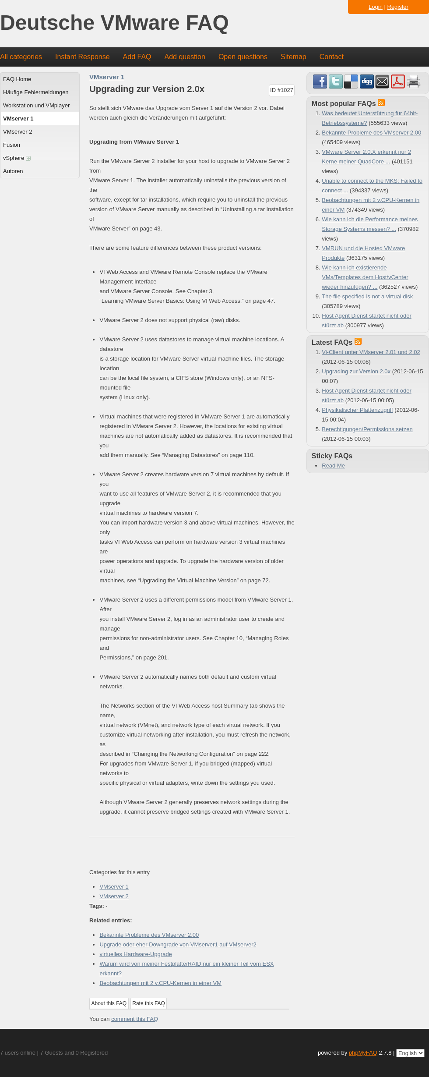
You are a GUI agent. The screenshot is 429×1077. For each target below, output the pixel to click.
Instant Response (82, 56)
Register (397, 7)
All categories (21, 56)
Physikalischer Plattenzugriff (357, 410)
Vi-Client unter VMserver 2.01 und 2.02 (371, 352)
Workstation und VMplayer (36, 105)
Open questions (242, 56)
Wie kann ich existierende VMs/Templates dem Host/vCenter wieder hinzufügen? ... (365, 277)
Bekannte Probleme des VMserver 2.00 (149, 935)
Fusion (11, 145)
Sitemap (293, 56)
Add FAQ (137, 56)
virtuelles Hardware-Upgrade (135, 954)
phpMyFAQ (363, 1052)
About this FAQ (109, 1003)
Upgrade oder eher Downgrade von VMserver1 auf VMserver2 (177, 944)
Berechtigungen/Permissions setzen (367, 429)
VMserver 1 (18, 118)
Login (376, 7)
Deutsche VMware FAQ (114, 23)
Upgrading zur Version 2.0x (356, 371)
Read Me (333, 465)
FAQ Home (17, 79)
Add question (185, 56)
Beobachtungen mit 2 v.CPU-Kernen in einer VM (160, 983)
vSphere (17, 158)
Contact (332, 56)
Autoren (13, 171)
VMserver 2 (17, 131)
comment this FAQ (134, 1019)
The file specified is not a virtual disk (367, 296)
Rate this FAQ (148, 1003)
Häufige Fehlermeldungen (36, 92)
